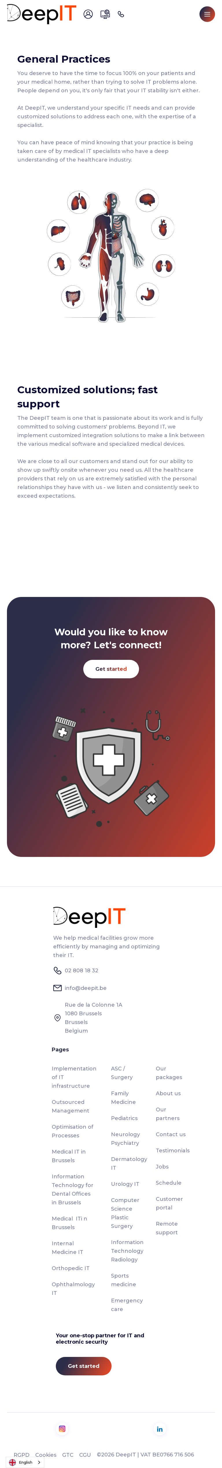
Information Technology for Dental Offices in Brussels (72, 1189)
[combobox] (25, 1462)
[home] (41, 14)
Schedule (169, 1183)
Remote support (167, 1228)
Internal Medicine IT (67, 1247)
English (20, 1462)
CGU (85, 1455)
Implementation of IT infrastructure (74, 1077)
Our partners (168, 1113)
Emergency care (127, 1304)
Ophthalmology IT (73, 1288)
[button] (207, 14)
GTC (67, 1455)
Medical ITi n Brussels (69, 1223)
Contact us (171, 1134)
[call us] (122, 14)
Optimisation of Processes (72, 1131)
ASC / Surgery (122, 1073)
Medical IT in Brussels (69, 1156)
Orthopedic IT (71, 1268)
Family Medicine (123, 1097)
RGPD (21, 1455)
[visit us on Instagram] (62, 1429)
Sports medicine (123, 1280)
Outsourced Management (70, 1106)
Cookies (45, 1455)
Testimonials (173, 1150)
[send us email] (89, 14)
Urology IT (125, 1184)
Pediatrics (124, 1118)
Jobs (162, 1167)
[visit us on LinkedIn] (159, 1429)
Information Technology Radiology (127, 1251)
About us (168, 1093)
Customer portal (169, 1203)
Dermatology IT (129, 1163)
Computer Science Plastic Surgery (125, 1213)
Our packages (169, 1073)
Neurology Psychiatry (125, 1138)
